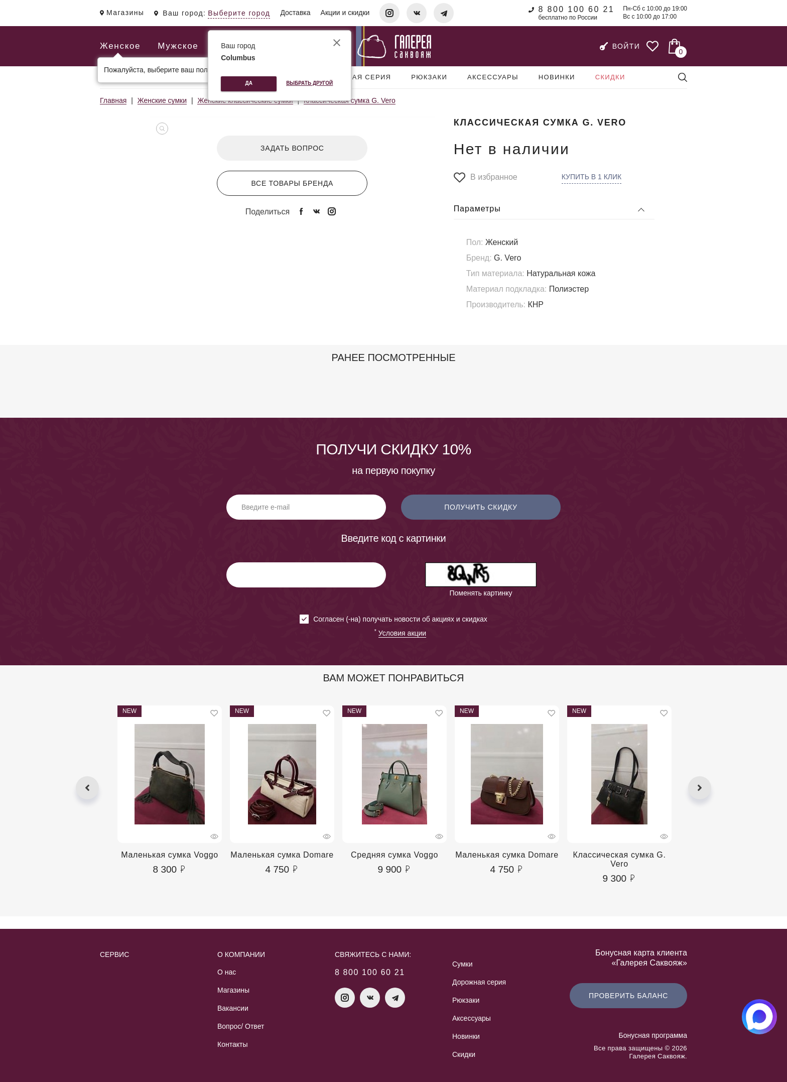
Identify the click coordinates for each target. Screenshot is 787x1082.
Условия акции (402, 633)
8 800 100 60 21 (576, 10)
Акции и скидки (345, 13)
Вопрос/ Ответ (240, 1026)
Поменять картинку (480, 593)
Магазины (233, 990)
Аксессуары (492, 77)
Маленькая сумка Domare (282, 855)
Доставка (295, 13)
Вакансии (232, 1008)
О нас (226, 972)
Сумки (462, 964)
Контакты (232, 1044)
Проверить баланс (628, 996)
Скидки (610, 77)
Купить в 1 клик (591, 177)
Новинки (557, 77)
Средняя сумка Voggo (394, 855)
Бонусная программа (653, 1035)
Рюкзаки (429, 77)
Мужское (178, 46)
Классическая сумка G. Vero (619, 859)
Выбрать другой (309, 83)
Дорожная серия (355, 77)
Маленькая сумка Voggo (169, 855)
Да (248, 83)
